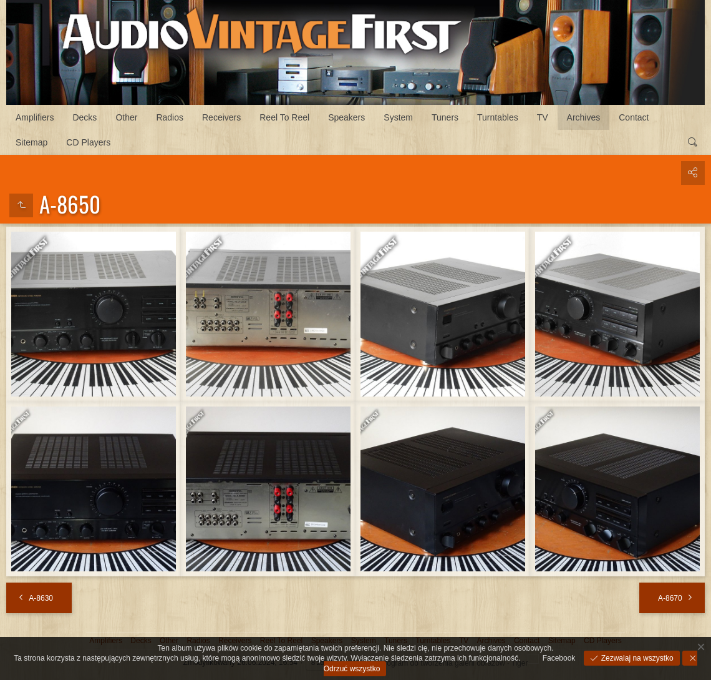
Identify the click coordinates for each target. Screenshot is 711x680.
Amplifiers (35, 117)
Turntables (497, 117)
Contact (634, 117)
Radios (169, 117)
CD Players (88, 142)
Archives (584, 117)
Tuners (445, 117)
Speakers (346, 117)
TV (542, 117)
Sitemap (31, 142)
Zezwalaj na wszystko (636, 658)
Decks (84, 117)
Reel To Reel (284, 117)
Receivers (221, 117)
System (398, 117)
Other (126, 117)
